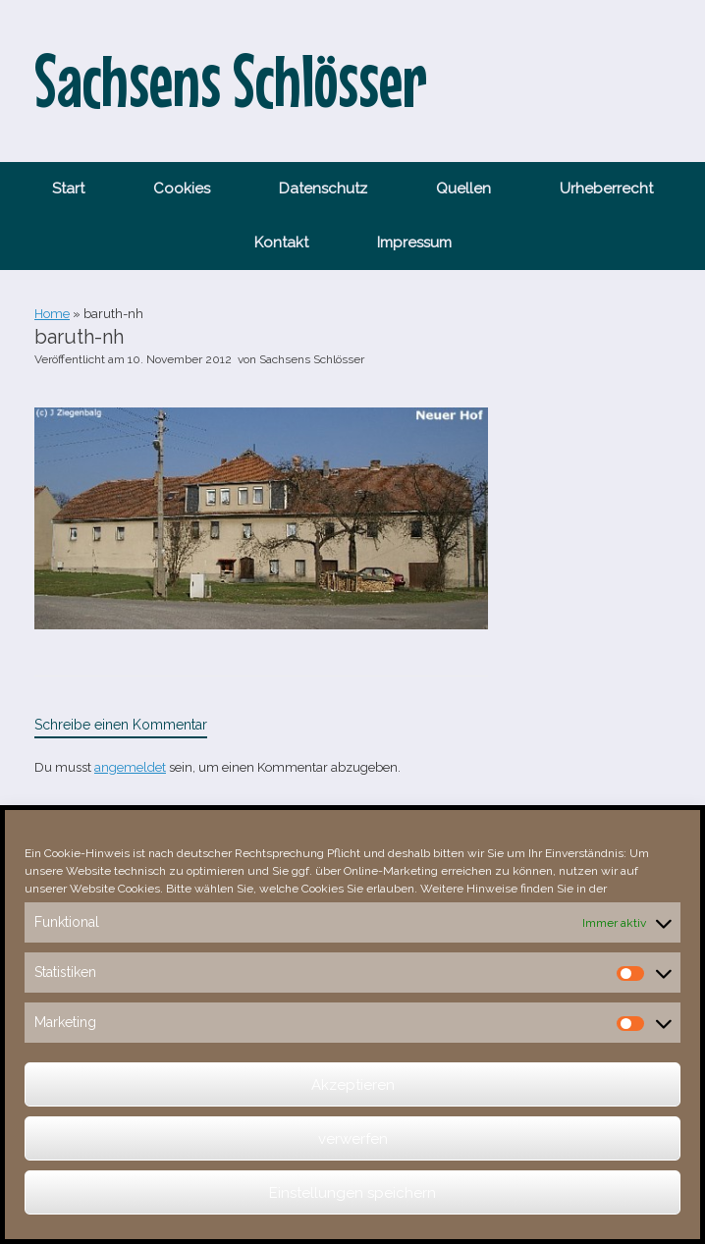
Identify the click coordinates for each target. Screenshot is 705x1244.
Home (52, 313)
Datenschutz (323, 188)
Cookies (181, 188)
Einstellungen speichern (352, 1193)
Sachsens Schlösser (311, 359)
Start (68, 188)
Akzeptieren (353, 1085)
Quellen (463, 188)
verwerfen (353, 1139)
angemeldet (130, 767)
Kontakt (281, 242)
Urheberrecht (606, 188)
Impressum (414, 242)
